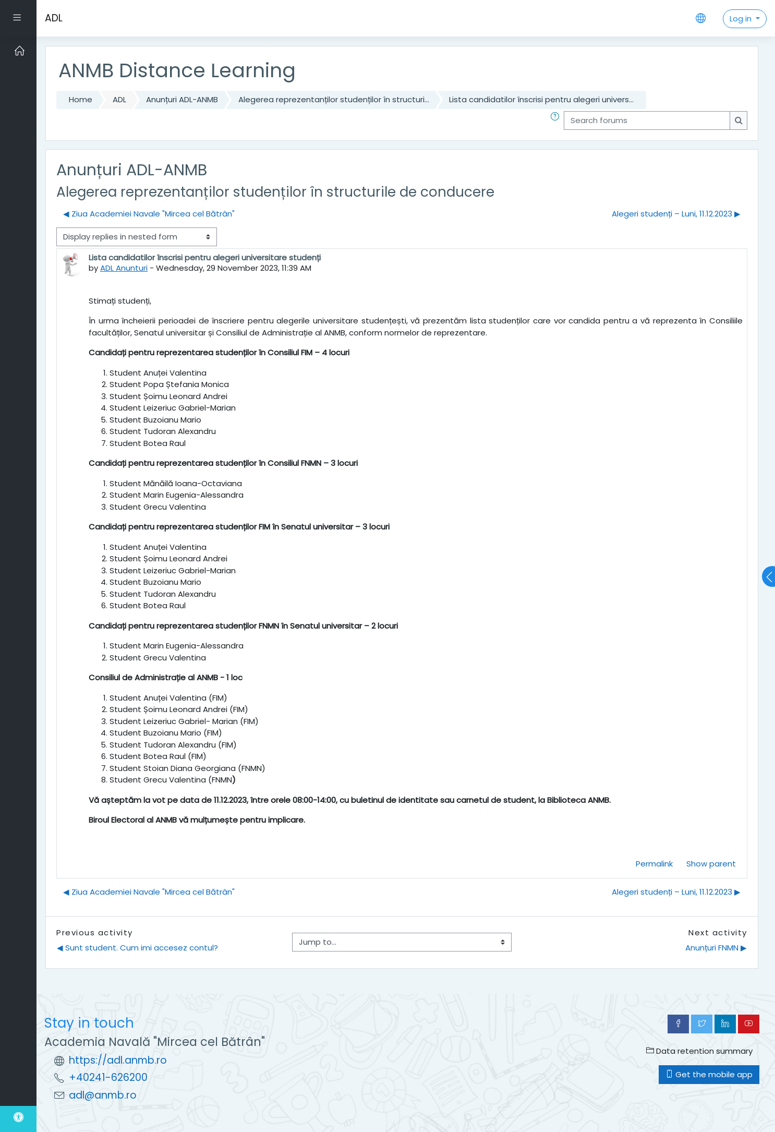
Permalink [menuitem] (654, 863)
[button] (557, 120)
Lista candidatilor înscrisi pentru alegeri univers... (541, 99)
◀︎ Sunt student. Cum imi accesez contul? (137, 947)
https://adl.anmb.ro (118, 1060)
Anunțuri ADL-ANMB (182, 99)
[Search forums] (647, 120)
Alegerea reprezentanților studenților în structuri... (333, 99)
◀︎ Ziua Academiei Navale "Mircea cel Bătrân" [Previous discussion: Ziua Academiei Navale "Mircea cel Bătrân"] (149, 213)
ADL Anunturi (124, 267)
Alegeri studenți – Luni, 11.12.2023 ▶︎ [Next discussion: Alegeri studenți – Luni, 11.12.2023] (676, 213)
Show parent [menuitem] (711, 863)
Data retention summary (699, 1050)
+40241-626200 (108, 1077)
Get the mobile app (709, 1074)
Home (80, 99)
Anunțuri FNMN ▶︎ (716, 947)
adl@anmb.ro (103, 1095)
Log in (742, 18)
